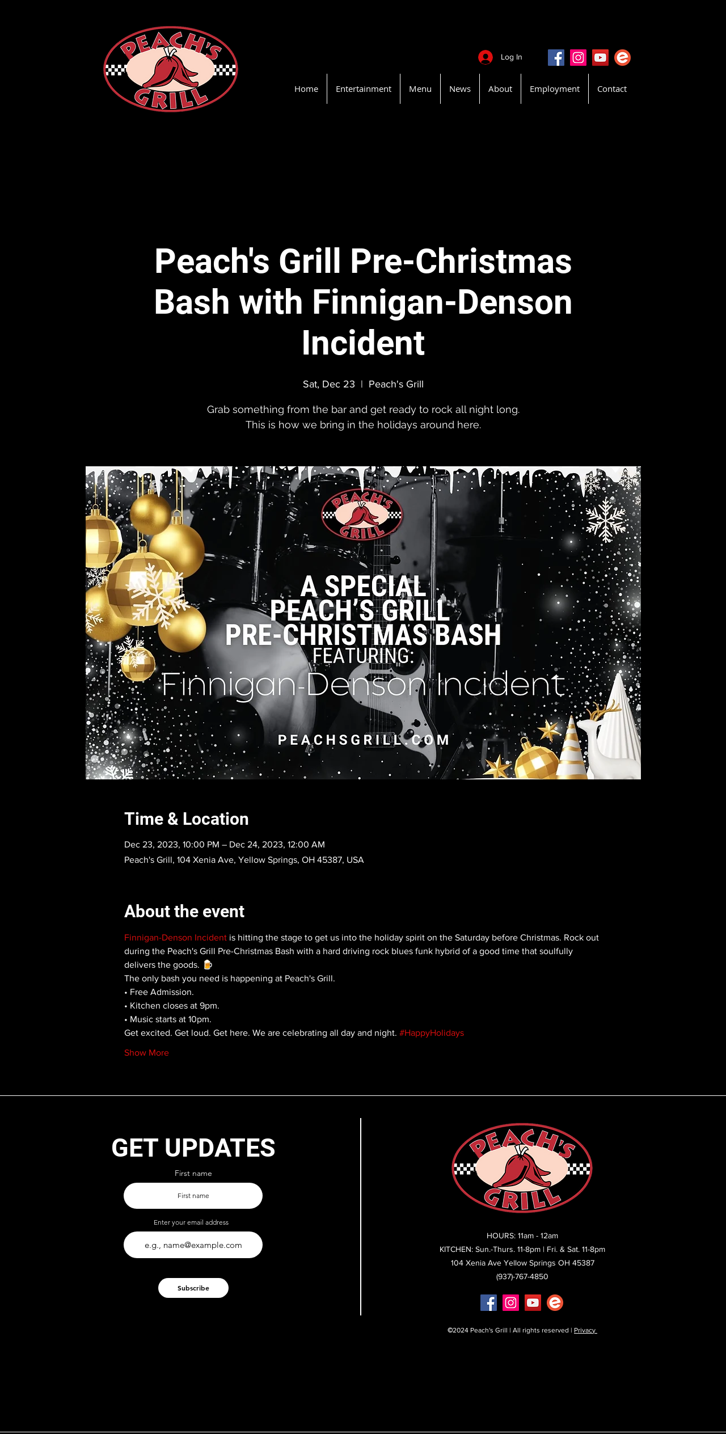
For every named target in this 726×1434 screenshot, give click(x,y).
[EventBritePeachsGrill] (622, 57)
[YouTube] (600, 57)
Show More (146, 1052)
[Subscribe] (193, 1288)
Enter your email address (191, 1222)
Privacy (585, 1330)
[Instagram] (578, 57)
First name (193, 1173)
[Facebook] (556, 57)
